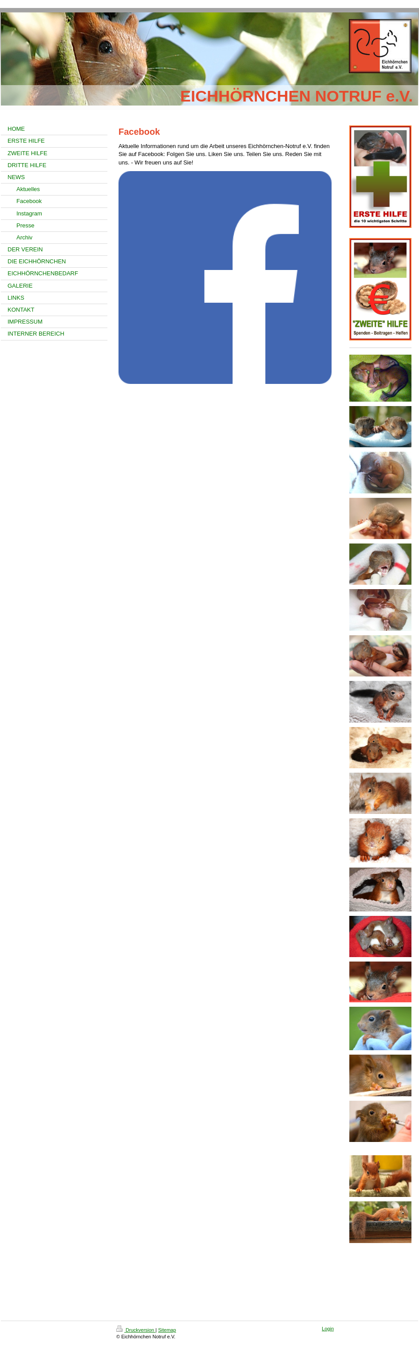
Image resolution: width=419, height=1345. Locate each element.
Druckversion (135, 1330)
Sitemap (167, 1330)
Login (328, 1328)
